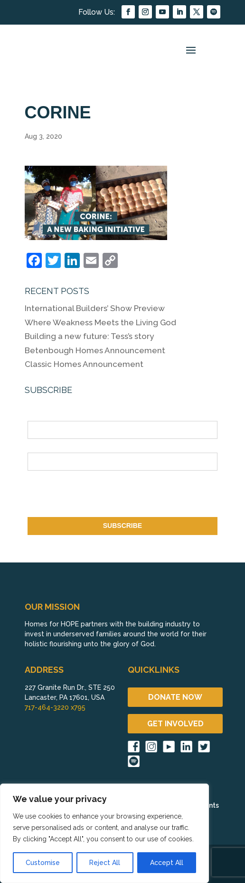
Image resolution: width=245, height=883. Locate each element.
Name (37, 415)
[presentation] (100, 495)
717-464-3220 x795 (55, 707)
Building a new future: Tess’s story (89, 336)
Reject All (104, 862)
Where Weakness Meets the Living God (100, 322)
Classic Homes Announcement (84, 364)
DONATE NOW (175, 697)
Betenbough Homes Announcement (95, 350)
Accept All (166, 862)
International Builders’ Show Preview (95, 308)
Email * (39, 447)
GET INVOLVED (175, 723)
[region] (104, 833)
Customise (43, 862)
